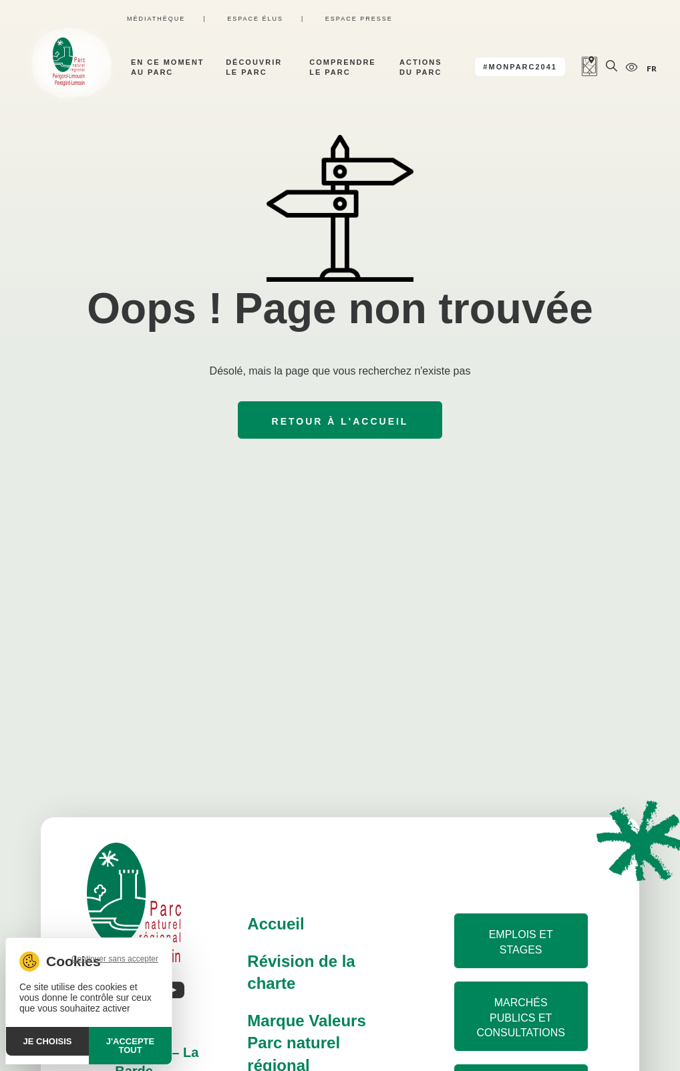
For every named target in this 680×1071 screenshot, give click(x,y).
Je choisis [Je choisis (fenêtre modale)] (47, 1041)
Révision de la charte (301, 972)
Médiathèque (156, 18)
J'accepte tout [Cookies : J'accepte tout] (130, 1045)
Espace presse (359, 18)
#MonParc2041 (520, 67)
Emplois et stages (521, 942)
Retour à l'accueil (340, 421)
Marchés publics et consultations (520, 1017)
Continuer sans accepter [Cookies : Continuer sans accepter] (114, 959)
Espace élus (255, 18)
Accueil (275, 924)
